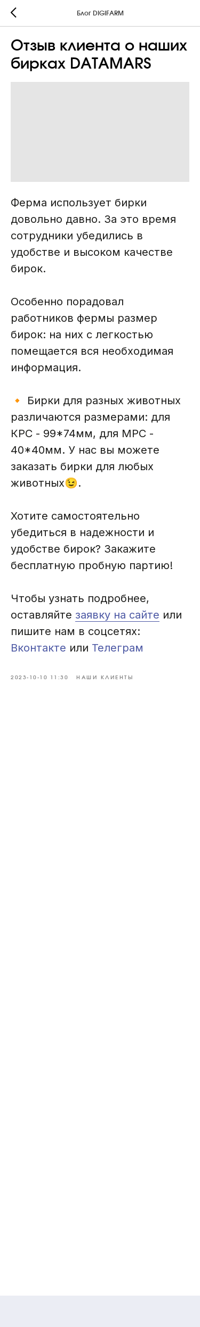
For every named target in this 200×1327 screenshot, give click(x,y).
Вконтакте (40, 647)
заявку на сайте (117, 614)
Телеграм (117, 647)
